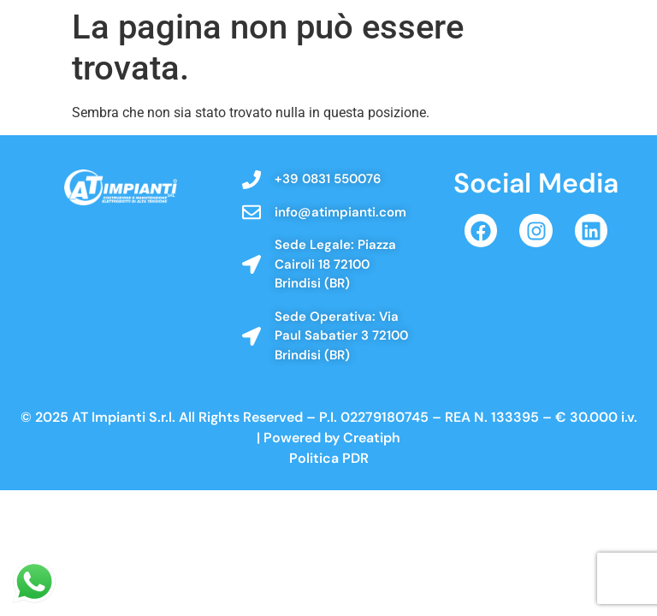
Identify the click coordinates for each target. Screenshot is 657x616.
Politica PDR (329, 458)
